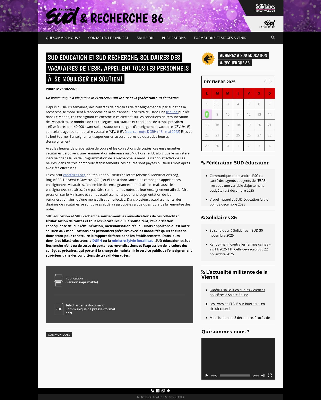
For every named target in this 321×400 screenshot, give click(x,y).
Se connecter (174, 397)
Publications (174, 38)
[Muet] (263, 375)
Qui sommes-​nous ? (63, 38)
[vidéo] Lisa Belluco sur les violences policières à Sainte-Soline (237, 292)
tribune (172, 112)
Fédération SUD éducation (238, 162)
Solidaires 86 (221, 217)
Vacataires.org (74, 175)
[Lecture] (207, 375)
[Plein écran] (270, 375)
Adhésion (145, 38)
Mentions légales (149, 397)
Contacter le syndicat (108, 38)
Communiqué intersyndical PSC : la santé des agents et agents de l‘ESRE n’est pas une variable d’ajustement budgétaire (238, 183)
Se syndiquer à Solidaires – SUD (234, 230)
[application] (238, 359)
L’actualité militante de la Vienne (234, 274)
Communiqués (59, 334)
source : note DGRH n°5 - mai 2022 (152, 131)
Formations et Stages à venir (220, 38)
